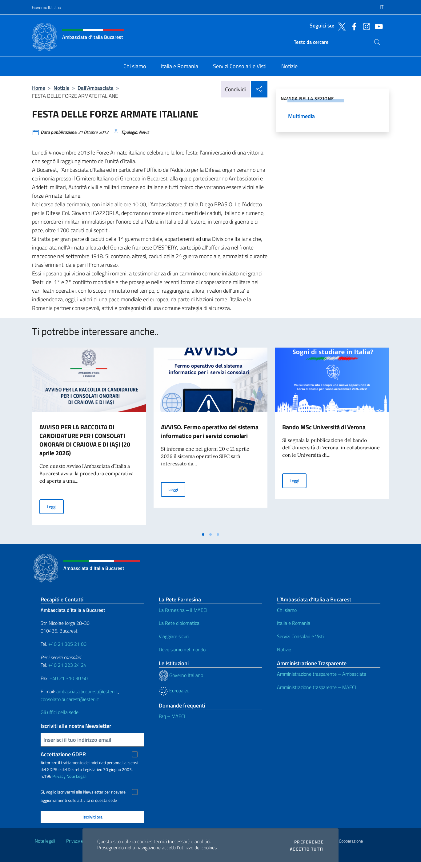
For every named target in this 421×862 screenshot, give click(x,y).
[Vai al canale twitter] (340, 26)
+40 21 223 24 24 (67, 665)
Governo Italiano (46, 7)
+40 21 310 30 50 (69, 678)
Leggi (55, 506)
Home (38, 88)
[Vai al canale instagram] (365, 26)
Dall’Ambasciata (96, 88)
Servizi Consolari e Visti (300, 636)
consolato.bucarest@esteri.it (70, 699)
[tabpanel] (89, 438)
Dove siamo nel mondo (182, 649)
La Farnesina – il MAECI (183, 610)
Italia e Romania (293, 623)
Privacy (59, 776)
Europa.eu (174, 690)
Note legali (45, 840)
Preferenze (309, 842)
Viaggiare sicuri (174, 636)
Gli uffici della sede (59, 712)
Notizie (62, 88)
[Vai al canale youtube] (377, 26)
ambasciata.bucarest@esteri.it (87, 691)
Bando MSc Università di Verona (324, 427)
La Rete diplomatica (179, 623)
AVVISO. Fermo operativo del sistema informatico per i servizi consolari (210, 431)
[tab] (203, 534)
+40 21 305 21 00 (67, 644)
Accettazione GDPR (63, 754)
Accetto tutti (307, 849)
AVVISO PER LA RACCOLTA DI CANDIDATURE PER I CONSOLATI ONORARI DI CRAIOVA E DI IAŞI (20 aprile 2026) (84, 440)
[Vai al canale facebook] (353, 26)
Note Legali (76, 776)
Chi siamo (287, 610)
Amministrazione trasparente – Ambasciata (321, 674)
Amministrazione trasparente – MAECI (316, 687)
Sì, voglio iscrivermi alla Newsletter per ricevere (83, 792)
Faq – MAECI (172, 716)
